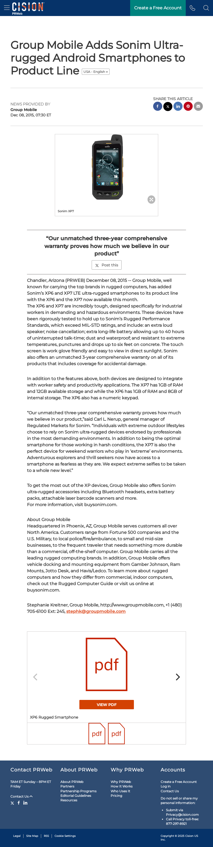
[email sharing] (198, 107)
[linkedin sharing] (178, 107)
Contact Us (21, 796)
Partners (67, 786)
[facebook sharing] (157, 107)
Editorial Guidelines (75, 796)
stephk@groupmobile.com (96, 611)
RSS (46, 836)
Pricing (116, 796)
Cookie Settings (65, 836)
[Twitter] (13, 802)
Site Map (32, 836)
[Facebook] (18, 802)
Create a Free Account (179, 782)
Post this (106, 265)
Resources (68, 800)
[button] (206, 8)
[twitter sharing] (167, 107)
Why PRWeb (121, 782)
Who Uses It (120, 791)
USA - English (95, 72)
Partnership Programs (78, 791)
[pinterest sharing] (188, 107)
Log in (166, 786)
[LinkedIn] (25, 802)
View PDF (107, 704)
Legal (17, 836)
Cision (189, 836)
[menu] (7, 8)
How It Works (122, 786)
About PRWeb (71, 782)
